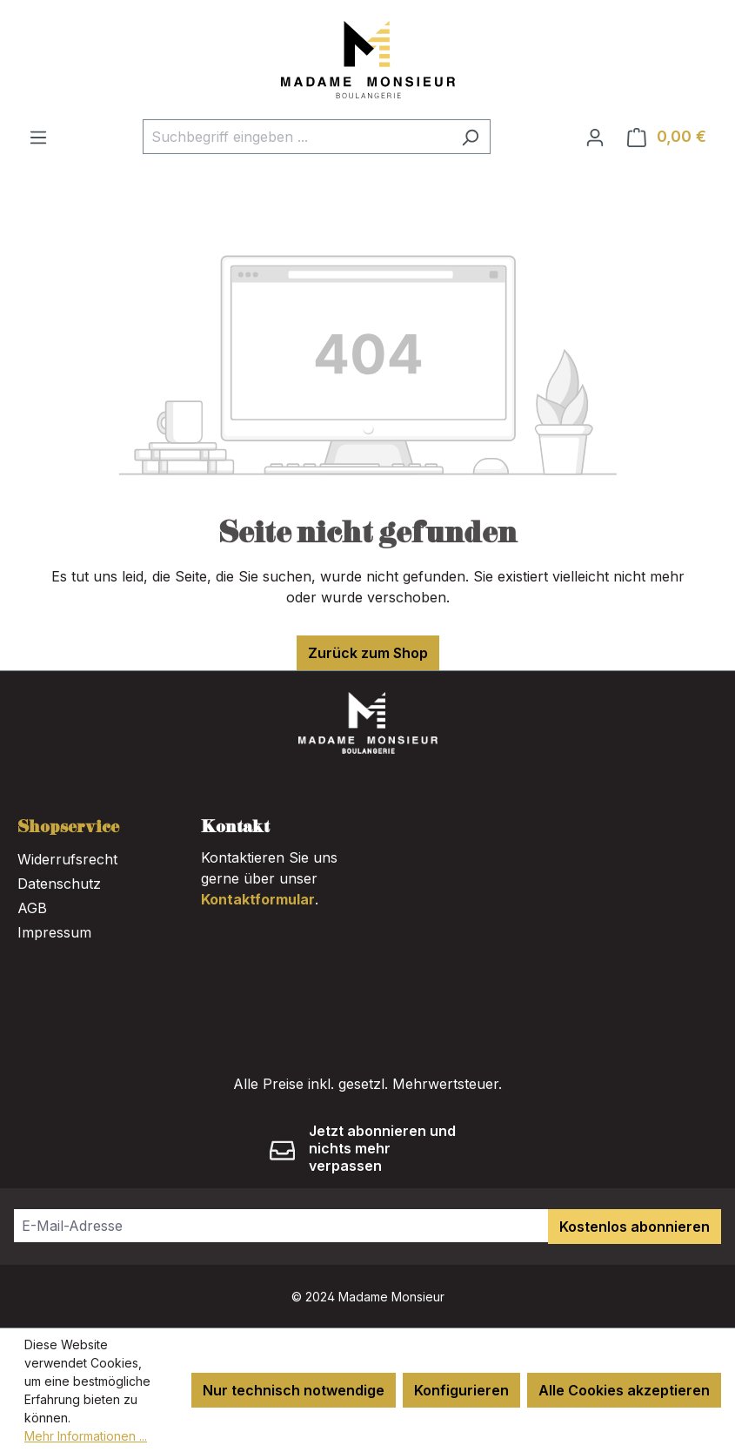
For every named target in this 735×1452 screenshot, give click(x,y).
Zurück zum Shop (368, 653)
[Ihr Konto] (595, 136)
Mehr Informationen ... (85, 1435)
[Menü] (38, 136)
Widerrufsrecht (67, 859)
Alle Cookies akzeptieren (624, 1390)
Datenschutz (59, 883)
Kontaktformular (258, 899)
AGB (32, 908)
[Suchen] (470, 136)
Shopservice (68, 828)
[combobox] (297, 136)
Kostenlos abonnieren (634, 1226)
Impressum (54, 932)
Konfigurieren (461, 1390)
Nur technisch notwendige (293, 1390)
